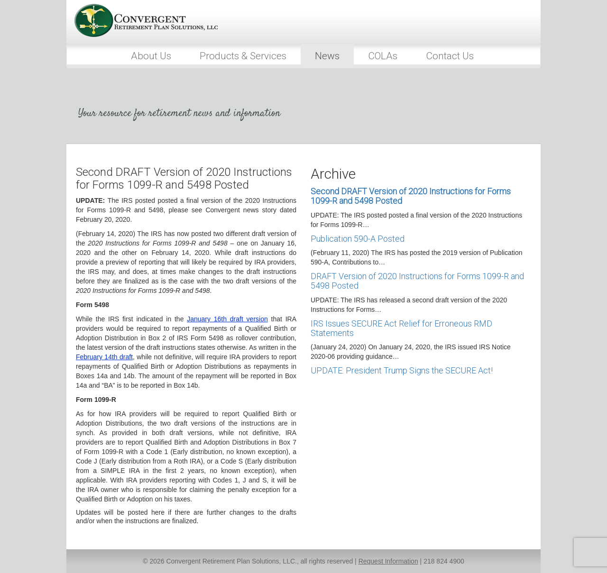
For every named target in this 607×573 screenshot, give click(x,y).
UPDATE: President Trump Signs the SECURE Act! (402, 370)
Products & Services (243, 56)
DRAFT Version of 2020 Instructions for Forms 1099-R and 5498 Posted (417, 281)
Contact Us (450, 56)
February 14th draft (104, 357)
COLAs (382, 56)
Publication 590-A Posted (358, 239)
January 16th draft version (227, 319)
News (327, 56)
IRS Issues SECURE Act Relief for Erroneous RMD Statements (401, 328)
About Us (151, 56)
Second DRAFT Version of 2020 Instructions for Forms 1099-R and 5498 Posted (411, 196)
